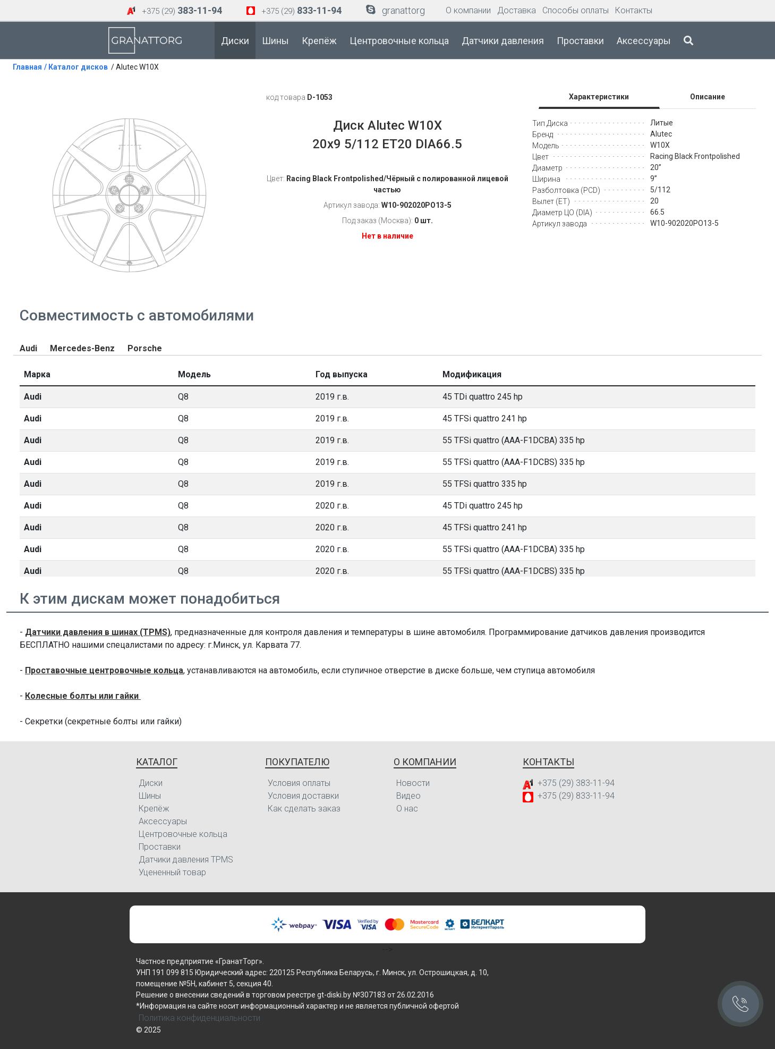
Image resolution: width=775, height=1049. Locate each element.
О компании (468, 10)
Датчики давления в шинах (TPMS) (98, 632)
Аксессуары (644, 40)
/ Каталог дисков (76, 67)
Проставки (580, 40)
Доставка (516, 10)
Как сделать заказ (304, 808)
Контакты (633, 10)
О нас (407, 808)
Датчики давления (503, 40)
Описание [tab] (707, 96)
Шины (275, 40)
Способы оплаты (575, 10)
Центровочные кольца (399, 40)
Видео (408, 796)
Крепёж (319, 40)
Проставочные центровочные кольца (104, 670)
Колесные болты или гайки (83, 696)
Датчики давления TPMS (186, 860)
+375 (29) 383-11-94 (576, 783)
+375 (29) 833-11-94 (576, 796)
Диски (235, 40)
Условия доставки (303, 796)
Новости (413, 783)
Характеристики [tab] (599, 96)
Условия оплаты (299, 783)
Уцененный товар (172, 872)
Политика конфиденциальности (199, 1018)
